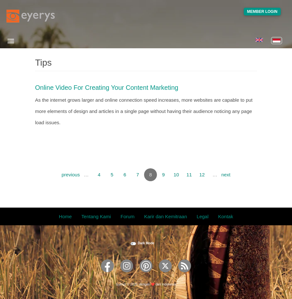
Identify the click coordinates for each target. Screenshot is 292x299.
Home (65, 216)
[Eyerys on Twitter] (165, 274)
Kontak (225, 216)
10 (176, 174)
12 (202, 174)
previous (70, 174)
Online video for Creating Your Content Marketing (106, 87)
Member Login (262, 11)
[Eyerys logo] (30, 16)
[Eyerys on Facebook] (107, 274)
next (225, 174)
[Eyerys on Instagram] (126, 274)
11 (189, 174)
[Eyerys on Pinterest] (146, 274)
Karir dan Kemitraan (165, 216)
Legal (203, 216)
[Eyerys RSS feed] (184, 274)
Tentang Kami (96, 216)
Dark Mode (146, 243)
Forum (127, 216)
